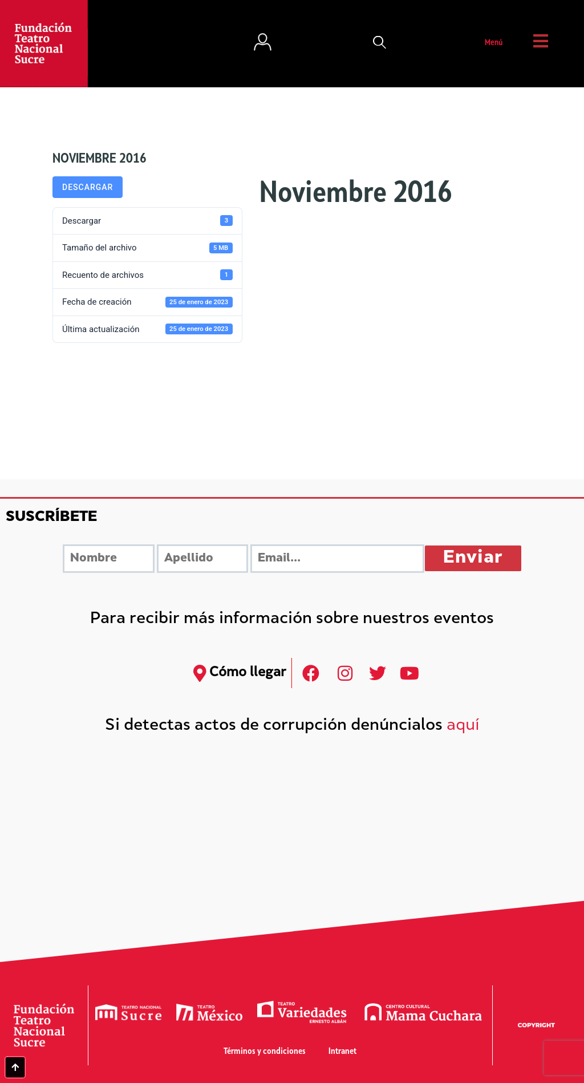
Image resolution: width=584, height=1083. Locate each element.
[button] (379, 43)
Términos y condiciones (265, 1052)
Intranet (342, 1052)
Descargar (87, 187)
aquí (463, 726)
